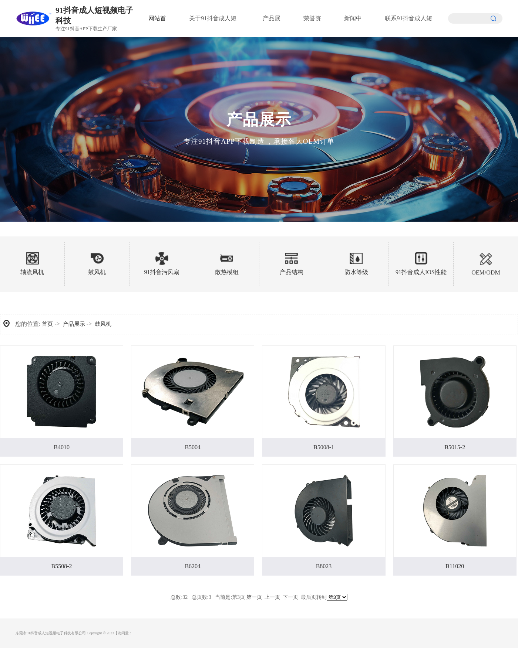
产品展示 (74, 324)
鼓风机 (103, 324)
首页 (47, 324)
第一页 (254, 597)
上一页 (272, 597)
